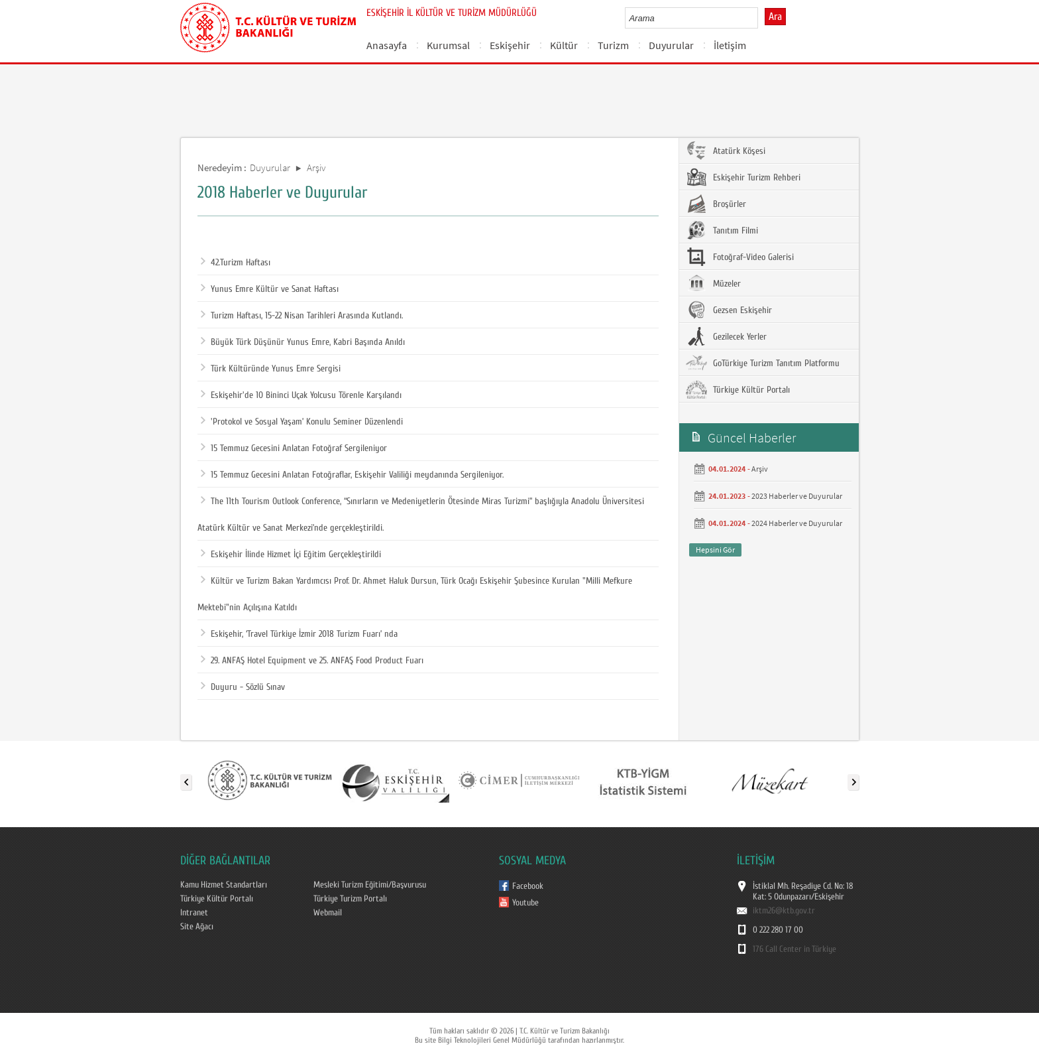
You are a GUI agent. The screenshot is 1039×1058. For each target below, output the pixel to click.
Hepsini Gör (715, 550)
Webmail (327, 912)
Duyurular (671, 45)
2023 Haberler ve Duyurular (796, 496)
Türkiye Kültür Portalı (738, 389)
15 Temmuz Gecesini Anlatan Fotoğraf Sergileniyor (294, 448)
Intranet (194, 912)
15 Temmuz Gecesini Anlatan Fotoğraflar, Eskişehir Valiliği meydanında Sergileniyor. (352, 475)
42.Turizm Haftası (235, 262)
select (762, 18)
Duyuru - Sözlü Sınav (243, 687)
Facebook (527, 886)
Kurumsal (448, 45)
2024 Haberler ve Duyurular (796, 523)
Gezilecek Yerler (726, 336)
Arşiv (316, 167)
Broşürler (716, 203)
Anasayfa (386, 45)
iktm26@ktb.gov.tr (784, 910)
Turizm (613, 45)
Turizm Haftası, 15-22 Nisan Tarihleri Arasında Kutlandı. (302, 315)
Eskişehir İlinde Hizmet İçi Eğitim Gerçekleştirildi (291, 554)
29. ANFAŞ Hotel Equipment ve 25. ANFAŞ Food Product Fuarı (312, 660)
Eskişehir (510, 45)
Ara (775, 17)
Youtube (525, 902)
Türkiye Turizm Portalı (350, 898)
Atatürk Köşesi (725, 150)
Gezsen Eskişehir (729, 309)
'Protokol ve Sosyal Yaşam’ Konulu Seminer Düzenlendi (302, 422)
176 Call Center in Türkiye (794, 949)
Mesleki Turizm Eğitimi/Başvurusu (369, 885)
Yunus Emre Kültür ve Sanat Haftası (270, 289)
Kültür (564, 45)
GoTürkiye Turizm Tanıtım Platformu (763, 363)
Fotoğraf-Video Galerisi (740, 256)
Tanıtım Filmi (722, 230)
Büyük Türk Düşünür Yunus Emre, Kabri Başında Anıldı (303, 342)
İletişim (730, 45)
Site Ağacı (196, 926)
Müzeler (713, 283)
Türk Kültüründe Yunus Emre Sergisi (271, 369)
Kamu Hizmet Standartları (223, 885)
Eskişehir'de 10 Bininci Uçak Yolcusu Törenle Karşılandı (301, 395)
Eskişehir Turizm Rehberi (743, 177)
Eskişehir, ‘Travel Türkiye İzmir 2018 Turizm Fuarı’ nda (299, 634)
